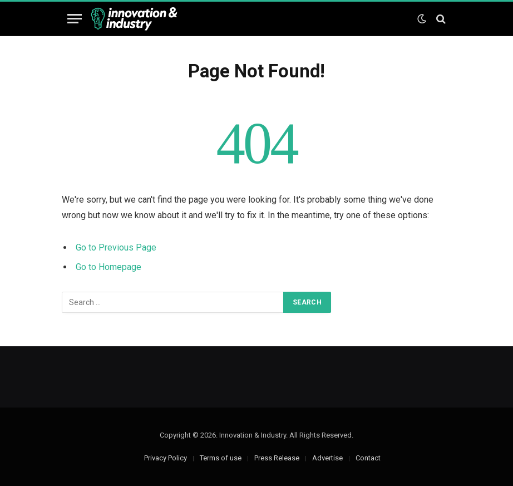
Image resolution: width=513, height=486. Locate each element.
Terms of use (220, 458)
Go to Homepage (108, 267)
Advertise (327, 458)
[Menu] (74, 18)
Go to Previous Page (116, 247)
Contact (368, 458)
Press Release (276, 458)
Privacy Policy (165, 458)
